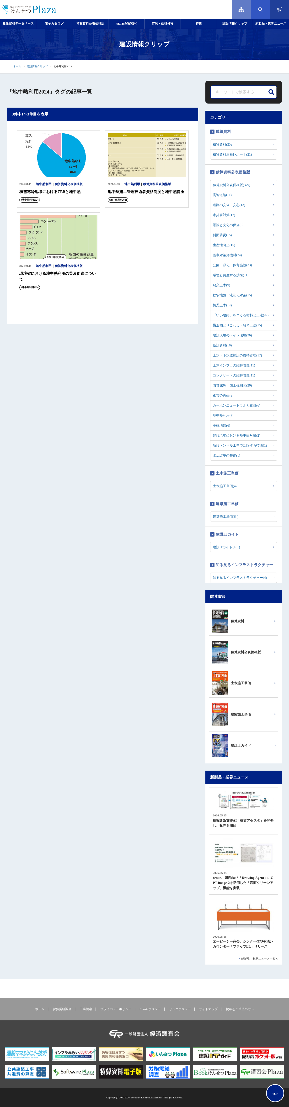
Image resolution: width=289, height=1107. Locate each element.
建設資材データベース (18, 23)
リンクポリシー (180, 1009)
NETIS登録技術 (126, 23)
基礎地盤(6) (221, 425)
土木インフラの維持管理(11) (234, 365)
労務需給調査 (62, 1009)
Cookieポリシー (150, 1009)
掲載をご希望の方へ (240, 1009)
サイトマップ (208, 1009)
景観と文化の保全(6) (228, 225)
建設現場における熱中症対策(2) (236, 435)
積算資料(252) (223, 144)
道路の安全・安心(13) (229, 205)
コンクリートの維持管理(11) (234, 375)
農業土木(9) (221, 285)
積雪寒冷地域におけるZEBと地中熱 (49, 192)
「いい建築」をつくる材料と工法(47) (240, 315)
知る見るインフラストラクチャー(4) (240, 578)
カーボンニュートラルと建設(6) (236, 405)
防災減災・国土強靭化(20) (232, 385)
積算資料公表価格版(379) (231, 185)
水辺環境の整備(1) (226, 455)
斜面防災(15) (222, 235)
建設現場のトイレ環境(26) (232, 335)
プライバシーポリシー (115, 1009)
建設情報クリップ (234, 23)
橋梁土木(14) (222, 305)
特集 (199, 23)
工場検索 (86, 1009)
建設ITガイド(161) (226, 547)
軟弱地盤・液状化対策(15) (232, 295)
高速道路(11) (222, 195)
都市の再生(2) (223, 395)
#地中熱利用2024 (29, 199)
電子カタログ (54, 23)
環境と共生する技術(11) (230, 275)
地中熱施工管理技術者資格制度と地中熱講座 (146, 192)
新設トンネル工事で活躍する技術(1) (240, 445)
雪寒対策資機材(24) (227, 255)
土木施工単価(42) (225, 486)
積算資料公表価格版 (90, 23)
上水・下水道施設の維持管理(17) (237, 355)
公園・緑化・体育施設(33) (232, 265)
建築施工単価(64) (225, 516)
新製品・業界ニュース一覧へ (259, 959)
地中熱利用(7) (223, 415)
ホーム (17, 66)
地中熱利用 (44, 184)
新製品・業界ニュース (270, 23)
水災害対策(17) (224, 215)
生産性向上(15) (224, 245)
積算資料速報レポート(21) (232, 154)
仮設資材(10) (222, 345)
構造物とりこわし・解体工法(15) (237, 325)
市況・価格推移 (162, 23)
